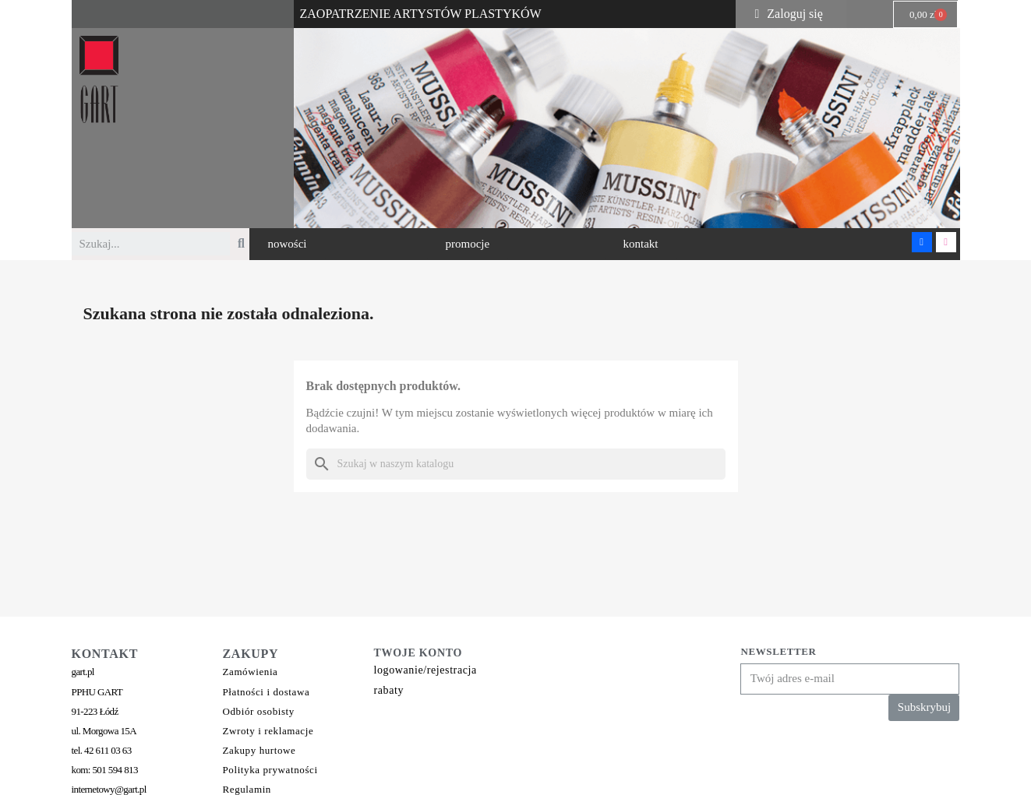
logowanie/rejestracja (425, 670)
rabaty (389, 690)
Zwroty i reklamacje (268, 731)
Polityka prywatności (270, 770)
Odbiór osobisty (259, 711)
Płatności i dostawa (266, 692)
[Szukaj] (516, 464)
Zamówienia (250, 671)
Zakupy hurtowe (259, 750)
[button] (287, 244)
